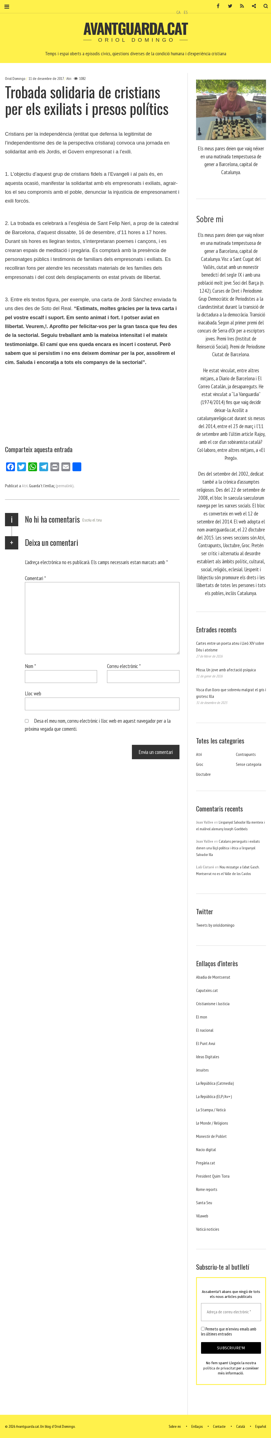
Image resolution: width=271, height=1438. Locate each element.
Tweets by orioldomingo (215, 925)
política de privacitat (219, 1368)
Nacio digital (206, 1149)
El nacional (204, 1030)
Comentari (35, 578)
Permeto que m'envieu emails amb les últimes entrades (228, 1332)
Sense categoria (248, 764)
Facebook (214, 6)
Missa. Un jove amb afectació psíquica (226, 669)
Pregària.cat (205, 1162)
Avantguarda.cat (135, 28)
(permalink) (65, 485)
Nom (30, 665)
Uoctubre (203, 774)
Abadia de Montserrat (213, 977)
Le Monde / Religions (212, 1123)
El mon (201, 1017)
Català (240, 1426)
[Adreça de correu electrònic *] (231, 1312)
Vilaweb (202, 1216)
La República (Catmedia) (215, 1083)
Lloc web (33, 693)
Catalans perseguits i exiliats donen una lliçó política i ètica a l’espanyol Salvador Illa (228, 848)
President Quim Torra (213, 1176)
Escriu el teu (92, 520)
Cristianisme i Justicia (213, 1003)
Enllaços (197, 1426)
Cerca (262, 6)
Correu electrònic (124, 665)
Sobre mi (175, 1426)
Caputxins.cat (207, 990)
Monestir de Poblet (211, 1136)
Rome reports (206, 1189)
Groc (199, 764)
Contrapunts (246, 754)
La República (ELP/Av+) (214, 1096)
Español (260, 1426)
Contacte (219, 1426)
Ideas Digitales (207, 1056)
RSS (238, 6)
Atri (68, 78)
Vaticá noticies (207, 1229)
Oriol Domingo (15, 78)
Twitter (226, 6)
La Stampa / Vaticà (211, 1109)
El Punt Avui (205, 1043)
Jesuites (202, 1070)
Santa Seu (204, 1202)
